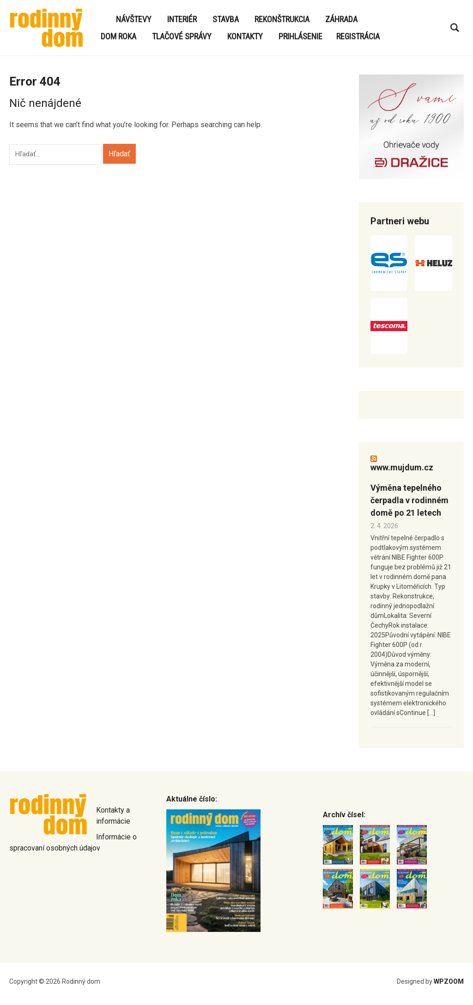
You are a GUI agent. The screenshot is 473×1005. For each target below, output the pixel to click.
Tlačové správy (182, 36)
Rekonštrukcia (282, 19)
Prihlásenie (300, 36)
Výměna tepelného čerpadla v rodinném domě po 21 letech (409, 500)
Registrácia (358, 36)
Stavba (225, 19)
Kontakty (245, 36)
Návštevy (134, 19)
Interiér (182, 19)
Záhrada (341, 19)
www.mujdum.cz (401, 467)
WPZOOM (449, 981)
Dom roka (118, 36)
